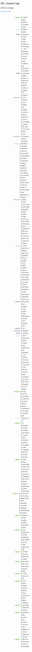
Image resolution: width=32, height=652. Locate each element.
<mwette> (17, 301)
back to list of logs (6, 11)
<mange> (16, 143)
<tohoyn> (17, 335)
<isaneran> (17, 330)
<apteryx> (17, 17)
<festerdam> (16, 97)
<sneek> (18, 333)
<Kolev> (18, 29)
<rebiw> (18, 34)
